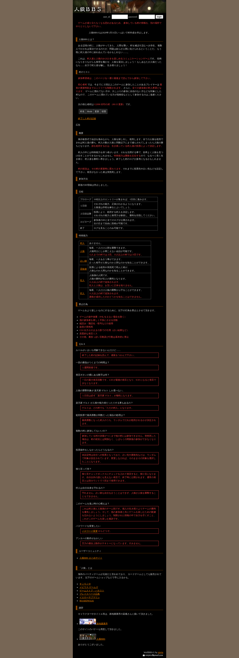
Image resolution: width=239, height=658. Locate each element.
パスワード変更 (90, 531)
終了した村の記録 (87, 118)
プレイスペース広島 (90, 594)
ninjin (160, 652)
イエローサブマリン (90, 597)
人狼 (82, 251)
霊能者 (83, 269)
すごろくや (85, 584)
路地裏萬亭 (94, 623)
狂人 (82, 280)
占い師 (83, 261)
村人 (82, 243)
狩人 (82, 293)
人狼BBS (92, 639)
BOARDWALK (87, 600)
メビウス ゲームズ (89, 587)
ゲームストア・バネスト (92, 590)
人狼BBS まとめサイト (91, 558)
